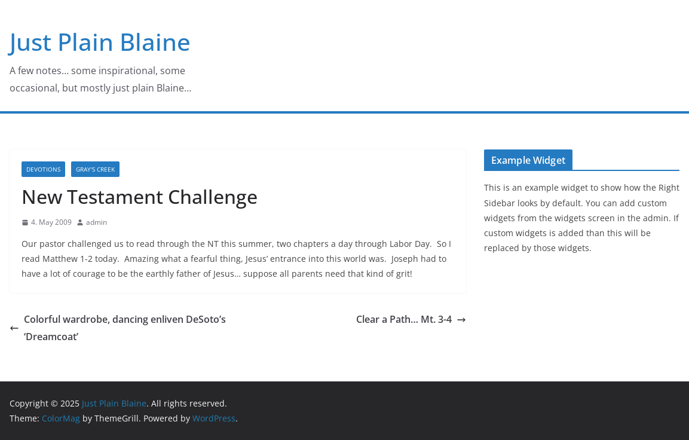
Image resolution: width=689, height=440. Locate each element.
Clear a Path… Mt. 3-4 (411, 319)
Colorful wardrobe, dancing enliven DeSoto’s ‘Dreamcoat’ (118, 328)
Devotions (43, 169)
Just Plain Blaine (100, 41)
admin (96, 222)
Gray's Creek (95, 169)
